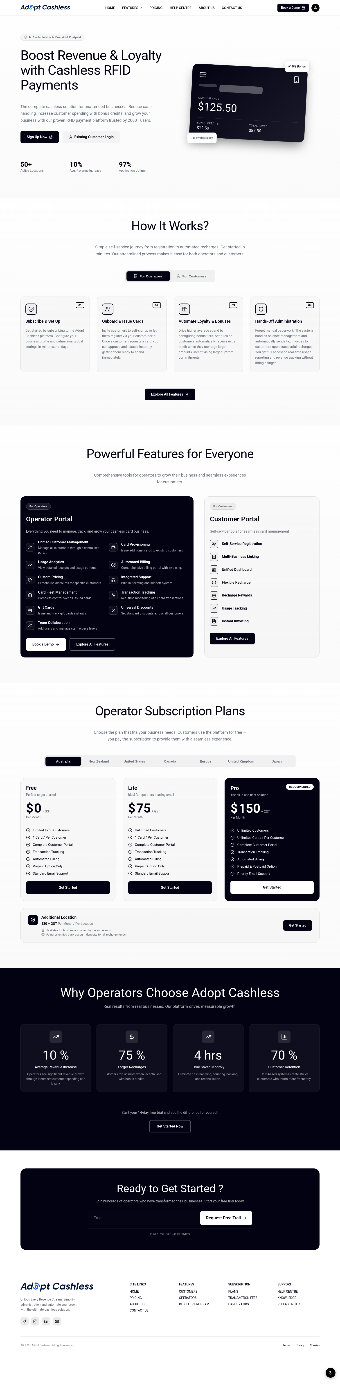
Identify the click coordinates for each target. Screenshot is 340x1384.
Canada (170, 783)
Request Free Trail (226, 1247)
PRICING (155, 8)
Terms (286, 1375)
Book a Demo (293, 8)
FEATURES (132, 8)
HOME (110, 8)
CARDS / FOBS (238, 1334)
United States (134, 783)
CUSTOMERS (188, 1321)
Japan (277, 783)
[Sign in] (315, 8)
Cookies (315, 1375)
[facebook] (24, 1351)
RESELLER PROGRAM (194, 1334)
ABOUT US (207, 8)
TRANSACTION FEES (242, 1327)
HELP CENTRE (180, 8)
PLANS (233, 1321)
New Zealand (98, 783)
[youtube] (57, 1351)
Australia (63, 783)
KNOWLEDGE (286, 1327)
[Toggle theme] (330, 1373)
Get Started (68, 912)
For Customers (191, 277)
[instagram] (35, 1351)
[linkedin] (46, 1351)
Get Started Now (170, 1155)
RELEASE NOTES (289, 1334)
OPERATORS (187, 1327)
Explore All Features (170, 397)
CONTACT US (232, 8)
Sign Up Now (40, 137)
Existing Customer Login (91, 137)
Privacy (300, 1375)
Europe (206, 783)
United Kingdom (241, 783)
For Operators (148, 277)
